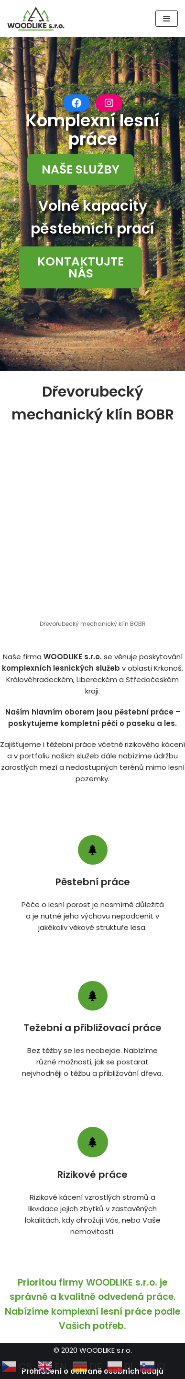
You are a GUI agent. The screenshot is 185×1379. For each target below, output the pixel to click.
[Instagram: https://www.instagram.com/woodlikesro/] (109, 103)
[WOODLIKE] (38, 19)
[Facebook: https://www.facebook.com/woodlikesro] (76, 103)
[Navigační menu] (166, 18)
